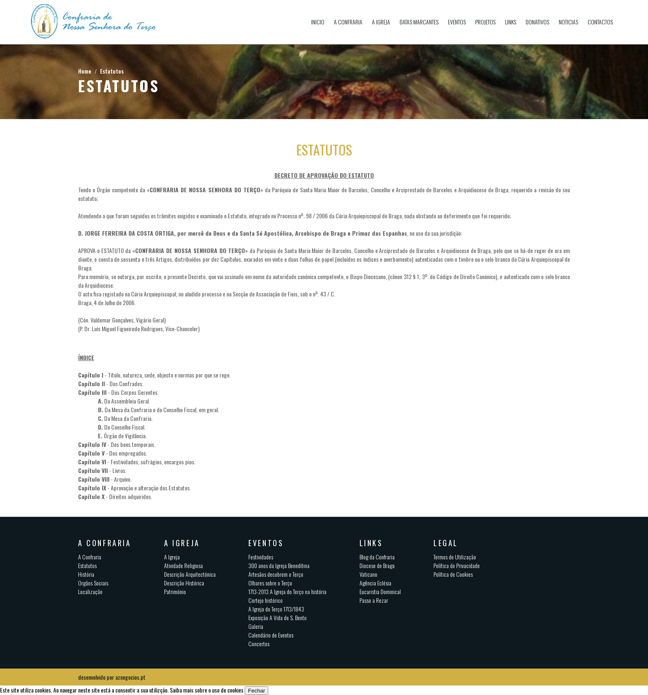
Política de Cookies (453, 574)
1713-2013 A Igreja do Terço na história (287, 591)
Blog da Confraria (377, 556)
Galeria (255, 626)
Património (175, 591)
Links (510, 21)
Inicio (317, 21)
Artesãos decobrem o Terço (275, 574)
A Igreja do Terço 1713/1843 (276, 608)
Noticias (568, 21)
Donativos (537, 21)
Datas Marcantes (419, 21)
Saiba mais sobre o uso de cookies (206, 689)
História (86, 574)
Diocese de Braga (377, 565)
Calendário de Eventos (270, 635)
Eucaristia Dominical (380, 591)
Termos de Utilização (455, 556)
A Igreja (381, 21)
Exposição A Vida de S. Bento (277, 617)
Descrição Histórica (184, 582)
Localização (90, 591)
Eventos (457, 21)
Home (84, 71)
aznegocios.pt (130, 677)
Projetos (485, 21)
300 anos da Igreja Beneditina (279, 565)
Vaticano (368, 574)
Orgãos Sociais (93, 582)
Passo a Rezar (374, 600)
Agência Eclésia (375, 582)
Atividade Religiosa (183, 565)
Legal (446, 542)
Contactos (600, 21)
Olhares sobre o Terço (270, 582)
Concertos (258, 643)
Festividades (260, 556)
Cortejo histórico (265, 600)
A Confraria (348, 21)
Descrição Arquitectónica (190, 574)
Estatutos (112, 71)
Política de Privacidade (457, 565)
